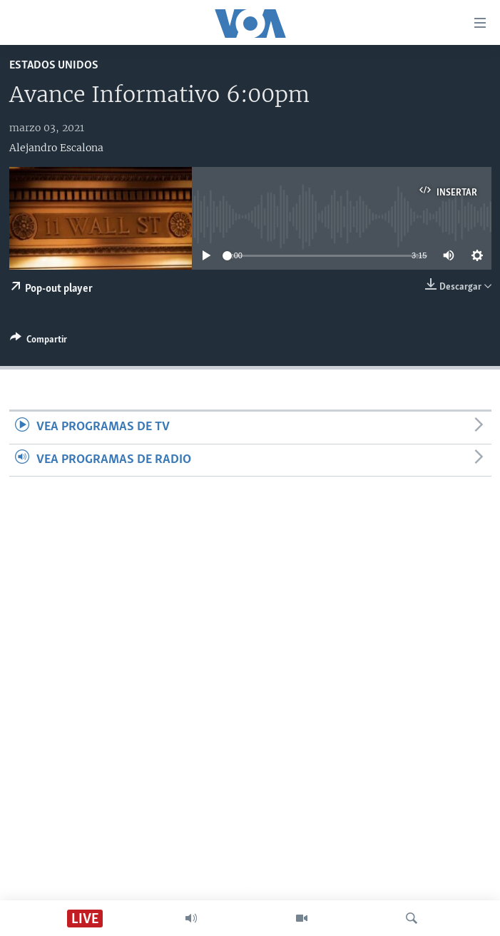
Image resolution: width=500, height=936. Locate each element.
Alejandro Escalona (56, 147)
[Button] (38, 341)
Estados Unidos (53, 65)
